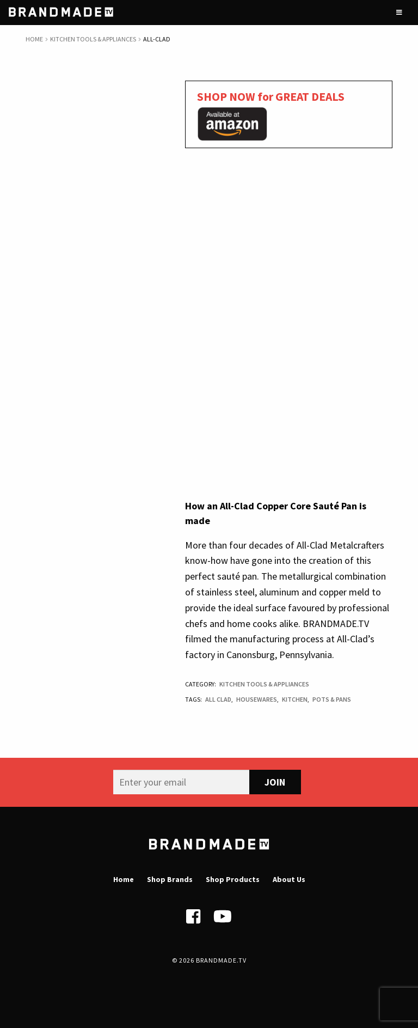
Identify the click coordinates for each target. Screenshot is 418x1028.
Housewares (256, 699)
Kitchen (295, 699)
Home (34, 39)
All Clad (218, 699)
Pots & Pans (331, 699)
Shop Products (233, 879)
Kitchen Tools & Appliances (93, 39)
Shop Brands (170, 879)
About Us (289, 879)
